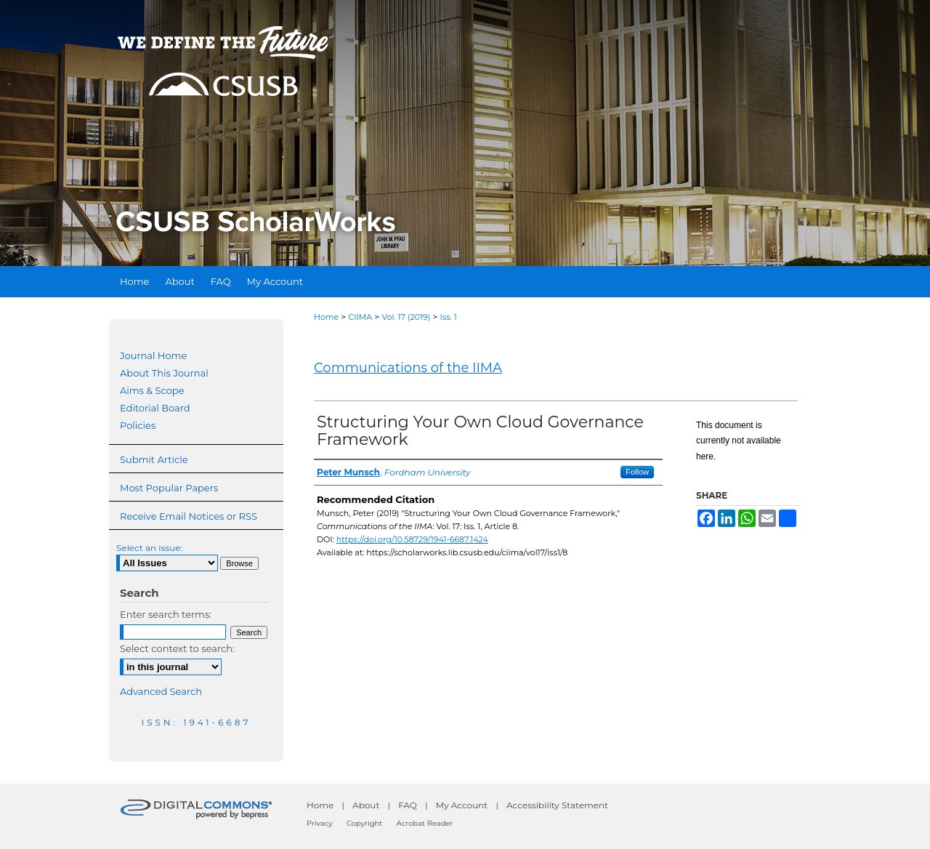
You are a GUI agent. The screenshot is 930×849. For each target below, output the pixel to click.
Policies (137, 425)
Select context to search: (177, 648)
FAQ (407, 805)
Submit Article (153, 459)
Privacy (320, 823)
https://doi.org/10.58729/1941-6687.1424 (412, 539)
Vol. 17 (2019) (405, 317)
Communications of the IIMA (408, 368)
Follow (637, 471)
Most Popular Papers (169, 488)
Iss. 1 (448, 317)
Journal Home (153, 355)
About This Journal (164, 373)
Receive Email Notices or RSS (188, 516)
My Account (462, 805)
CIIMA (360, 317)
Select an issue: (149, 547)
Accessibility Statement (557, 805)
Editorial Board (155, 408)
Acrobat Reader (425, 823)
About (365, 805)
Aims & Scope (152, 390)
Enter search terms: (165, 614)
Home (326, 317)
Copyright (364, 823)
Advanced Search (161, 691)
